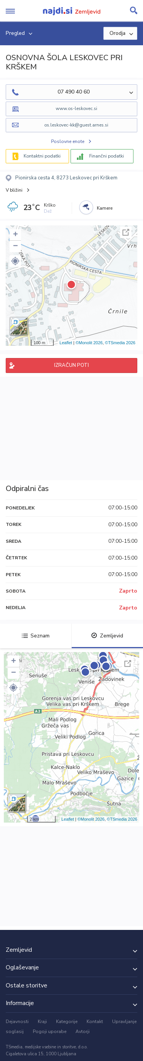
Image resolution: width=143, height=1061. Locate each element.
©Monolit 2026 (89, 342)
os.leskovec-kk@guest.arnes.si (76, 125)
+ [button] (15, 235)
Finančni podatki (106, 156)
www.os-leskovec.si (76, 108)
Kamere (104, 208)
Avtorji (83, 1031)
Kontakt (95, 1021)
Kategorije (66, 1021)
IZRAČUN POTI (71, 365)
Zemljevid (107, 635)
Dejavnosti (17, 1021)
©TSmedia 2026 (120, 342)
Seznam (36, 635)
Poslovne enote (67, 141)
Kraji (42, 1021)
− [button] (15, 246)
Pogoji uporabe (49, 1031)
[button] (15, 261)
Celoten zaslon (126, 232)
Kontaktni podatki (42, 156)
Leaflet (65, 342)
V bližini (14, 190)
